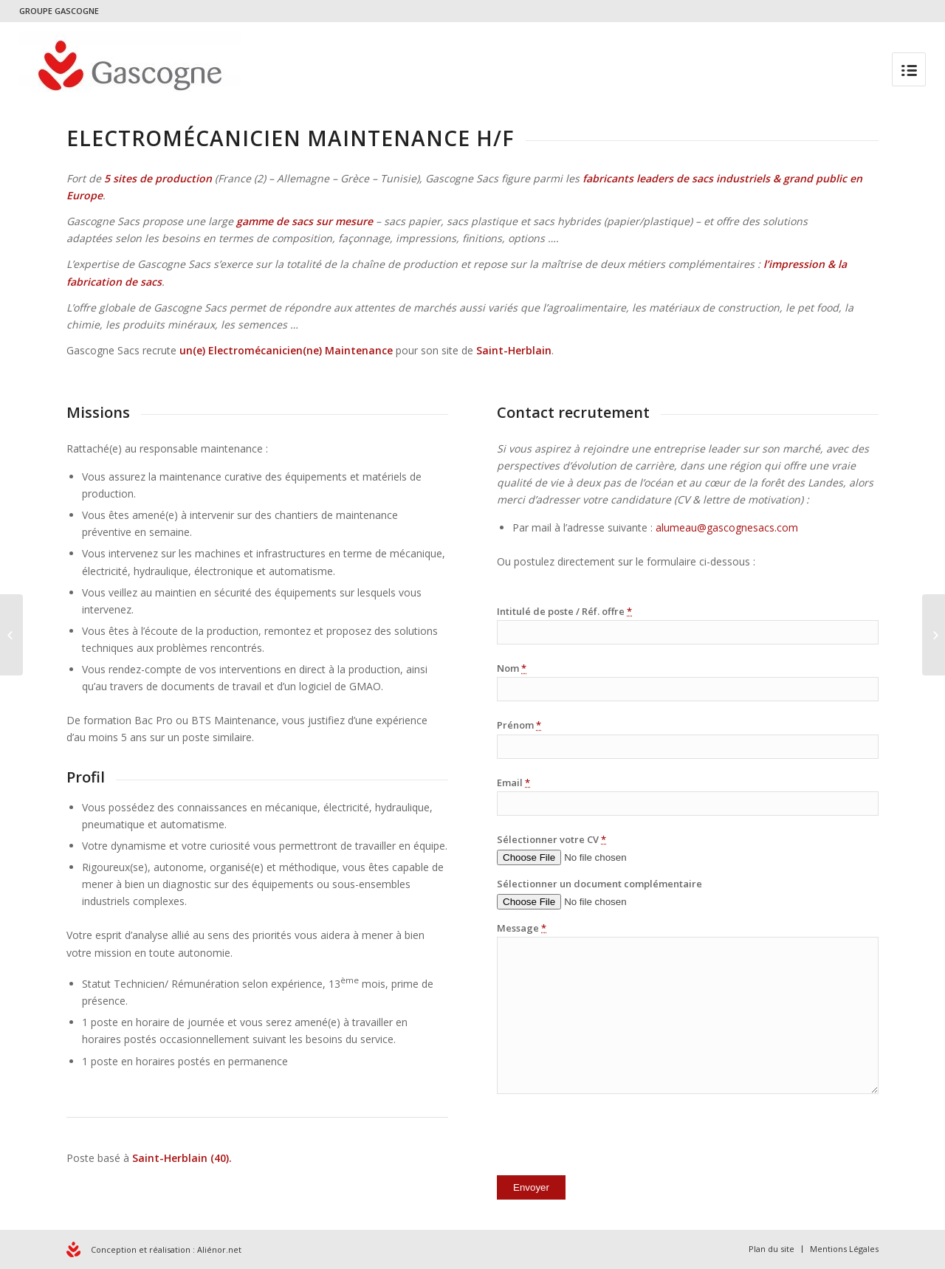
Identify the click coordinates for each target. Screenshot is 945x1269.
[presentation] (609, 1137)
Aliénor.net (219, 1249)
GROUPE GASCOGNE (59, 10)
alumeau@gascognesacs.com (727, 527)
